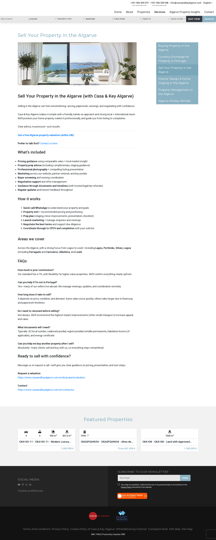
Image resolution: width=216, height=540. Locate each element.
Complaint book (158, 529)
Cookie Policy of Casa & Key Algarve (92, 529)
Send (185, 478)
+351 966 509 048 (159, 3)
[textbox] (38, 18)
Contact (209, 12)
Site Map (187, 529)
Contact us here (48, 143)
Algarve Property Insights (184, 12)
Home (118, 12)
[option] (46, 442)
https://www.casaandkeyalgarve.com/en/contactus (46, 389)
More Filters (177, 19)
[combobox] (42, 19)
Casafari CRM (119, 534)
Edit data (174, 529)
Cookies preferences (30, 490)
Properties (143, 12)
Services (159, 12)
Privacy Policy (126, 487)
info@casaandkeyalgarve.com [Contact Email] (185, 3)
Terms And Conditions (37, 529)
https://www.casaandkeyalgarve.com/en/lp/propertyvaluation (51, 377)
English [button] (207, 3)
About (129, 12)
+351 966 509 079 (139, 3)
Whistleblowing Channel (131, 529)
